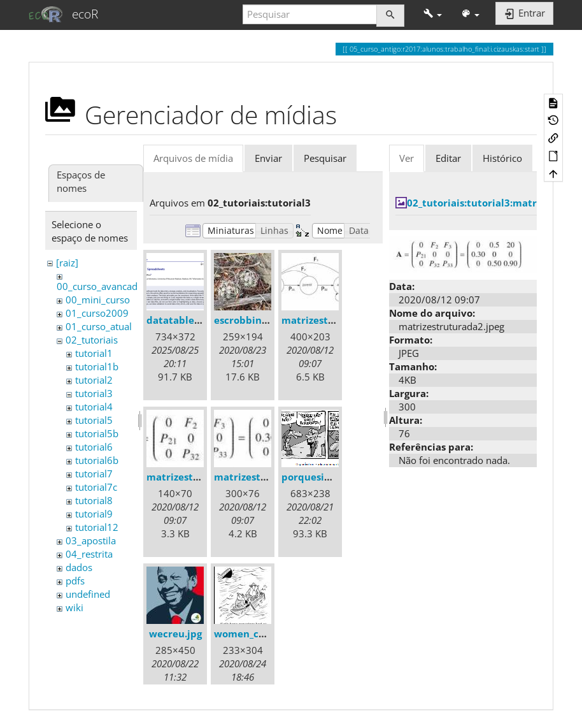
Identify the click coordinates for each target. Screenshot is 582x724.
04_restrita (89, 553)
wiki (74, 607)
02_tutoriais (92, 339)
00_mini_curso (98, 299)
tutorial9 (94, 513)
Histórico (502, 158)
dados (79, 567)
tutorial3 (94, 393)
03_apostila (91, 540)
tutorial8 (94, 500)
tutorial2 (94, 379)
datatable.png (180, 320)
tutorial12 (96, 527)
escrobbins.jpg (248, 320)
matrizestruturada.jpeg (338, 320)
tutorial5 (94, 420)
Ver (406, 158)
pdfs (75, 580)
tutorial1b (96, 366)
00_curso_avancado (100, 286)
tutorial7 (94, 473)
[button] (432, 14)
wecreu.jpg (175, 633)
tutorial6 (94, 446)
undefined (88, 594)
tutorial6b (96, 460)
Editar (448, 158)
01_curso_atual (99, 326)
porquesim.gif (314, 476)
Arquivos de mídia (193, 158)
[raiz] (67, 262)
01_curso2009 (97, 313)
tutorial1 (94, 353)
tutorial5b (96, 433)
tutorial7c (96, 487)
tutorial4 (94, 406)
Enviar (268, 158)
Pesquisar (325, 158)
